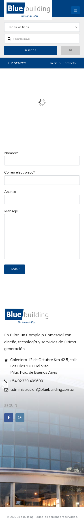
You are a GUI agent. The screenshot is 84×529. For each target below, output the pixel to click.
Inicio (54, 63)
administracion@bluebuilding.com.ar (43, 389)
